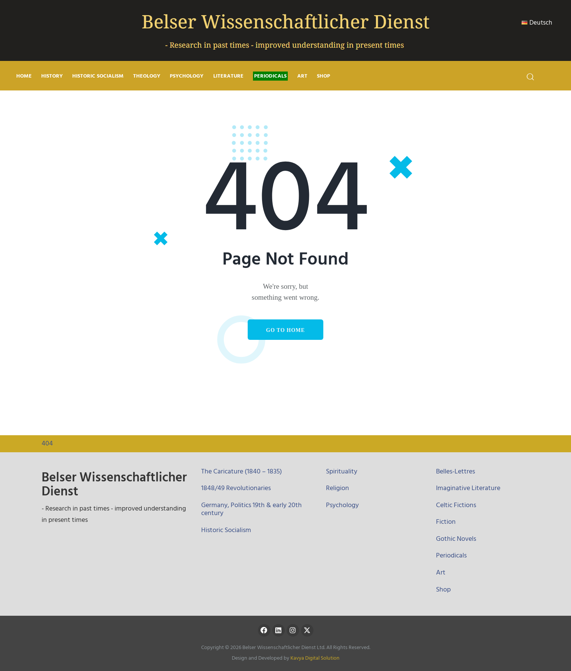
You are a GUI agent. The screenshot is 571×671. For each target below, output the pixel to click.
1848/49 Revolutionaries (236, 488)
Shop (443, 589)
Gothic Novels (456, 538)
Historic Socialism (226, 530)
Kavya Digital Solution (315, 658)
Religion (337, 488)
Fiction (446, 521)
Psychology (342, 505)
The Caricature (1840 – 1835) (241, 471)
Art (440, 572)
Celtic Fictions (456, 505)
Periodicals (451, 555)
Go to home (285, 330)
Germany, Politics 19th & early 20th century (251, 509)
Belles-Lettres (455, 471)
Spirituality (341, 471)
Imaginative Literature (468, 488)
